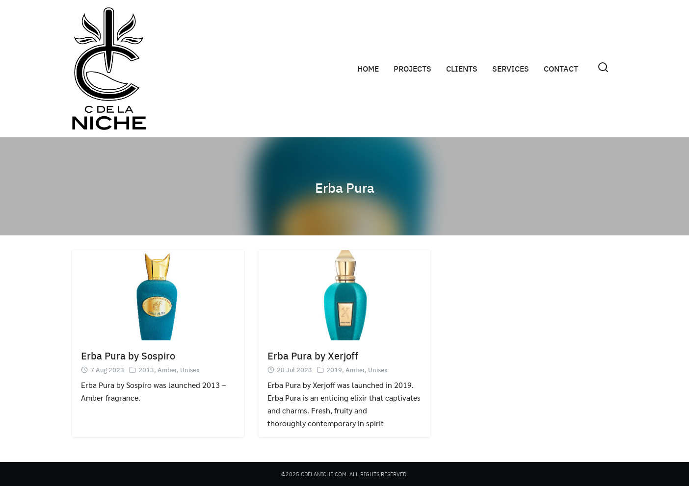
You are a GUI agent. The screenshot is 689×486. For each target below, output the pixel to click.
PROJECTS (412, 68)
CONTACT (561, 68)
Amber (167, 369)
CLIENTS (461, 68)
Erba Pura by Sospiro (128, 355)
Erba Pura (344, 186)
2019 (334, 369)
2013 (146, 369)
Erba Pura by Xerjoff (312, 355)
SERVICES (510, 68)
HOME (368, 68)
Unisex (190, 369)
